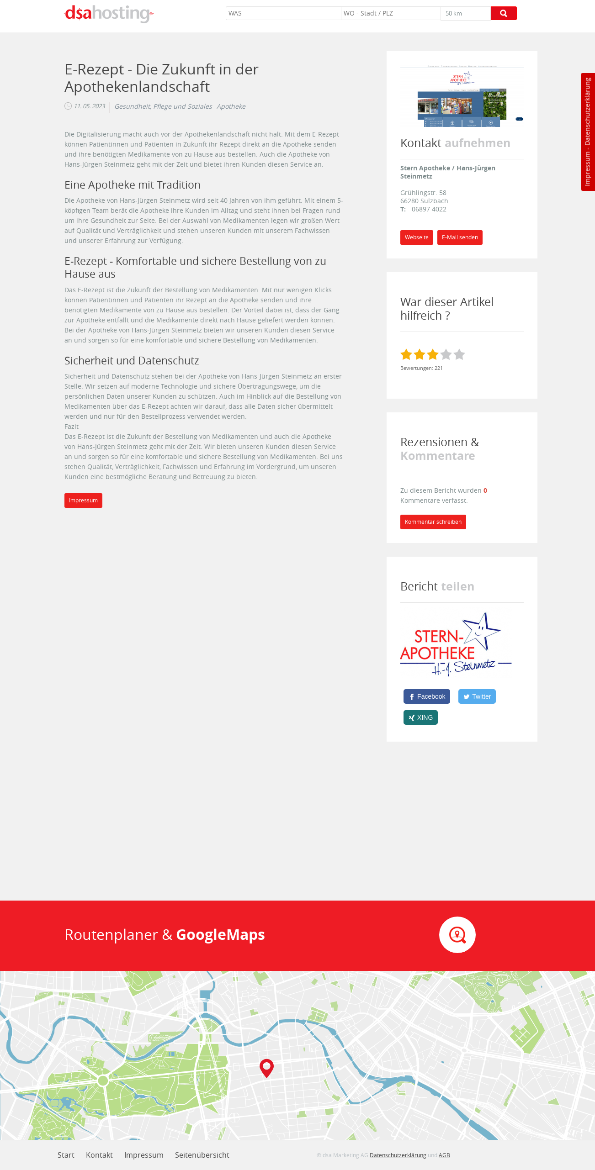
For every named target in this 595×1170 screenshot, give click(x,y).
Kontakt (99, 1155)
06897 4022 (429, 209)
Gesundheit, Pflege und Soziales (163, 106)
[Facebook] (427, 696)
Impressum (587, 169)
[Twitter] (477, 696)
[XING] (421, 717)
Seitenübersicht (202, 1155)
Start (66, 1155)
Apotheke (231, 106)
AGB (444, 1155)
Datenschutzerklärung (587, 112)
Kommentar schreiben (433, 521)
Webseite (417, 237)
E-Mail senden (460, 237)
